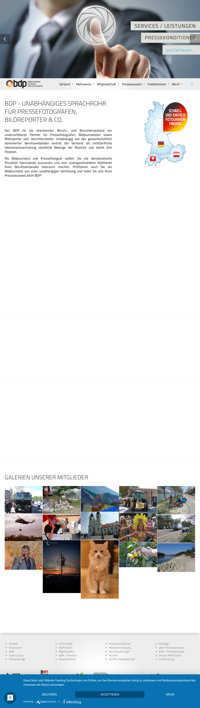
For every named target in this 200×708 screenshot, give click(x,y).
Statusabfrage (17, 633)
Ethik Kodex (65, 617)
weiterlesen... (181, 50)
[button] (5, 39)
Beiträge (164, 617)
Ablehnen (49, 694)
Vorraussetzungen (119, 625)
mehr (170, 694)
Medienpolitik (66, 625)
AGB (11, 625)
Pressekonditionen (120, 617)
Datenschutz (16, 629)
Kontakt (13, 617)
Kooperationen (67, 633)
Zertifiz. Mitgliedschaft (122, 633)
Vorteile (113, 629)
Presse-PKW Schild (170, 629)
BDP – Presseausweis (172, 625)
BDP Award (65, 621)
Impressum (15, 621)
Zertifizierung (166, 633)
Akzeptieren (109, 694)
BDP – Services (68, 629)
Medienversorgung (120, 621)
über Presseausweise (171, 621)
